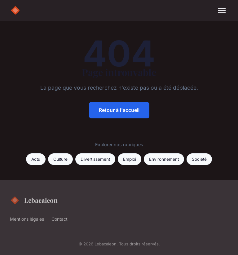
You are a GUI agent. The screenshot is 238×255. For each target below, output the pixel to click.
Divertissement (95, 159)
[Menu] (222, 10)
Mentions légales (27, 219)
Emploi (129, 159)
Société (199, 159)
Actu (35, 159)
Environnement (164, 159)
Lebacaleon (34, 200)
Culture (60, 159)
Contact (59, 219)
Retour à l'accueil (119, 110)
